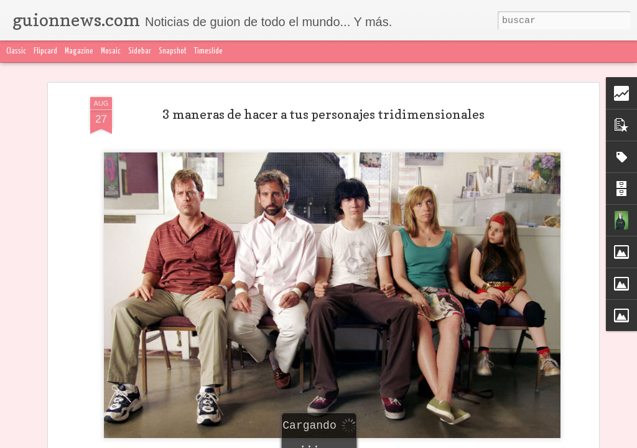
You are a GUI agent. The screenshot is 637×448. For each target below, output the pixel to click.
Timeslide (208, 51)
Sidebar (139, 51)
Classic (16, 51)
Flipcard (45, 51)
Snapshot (173, 51)
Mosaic (111, 51)
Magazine (79, 51)
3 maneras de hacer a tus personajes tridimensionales (323, 114)
